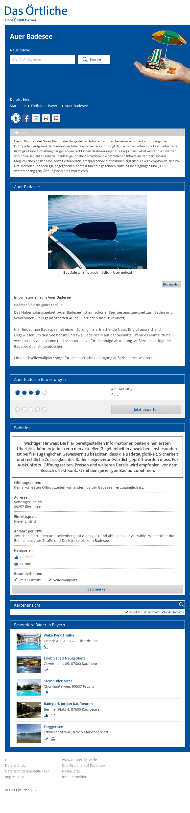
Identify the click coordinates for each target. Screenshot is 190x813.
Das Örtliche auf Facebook (83, 765)
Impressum (14, 776)
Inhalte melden (74, 776)
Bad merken (97, 589)
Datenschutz (15, 765)
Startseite (18, 105)
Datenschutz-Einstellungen (27, 771)
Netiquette (71, 771)
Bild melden (171, 284)
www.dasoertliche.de (79, 759)
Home (10, 759)
